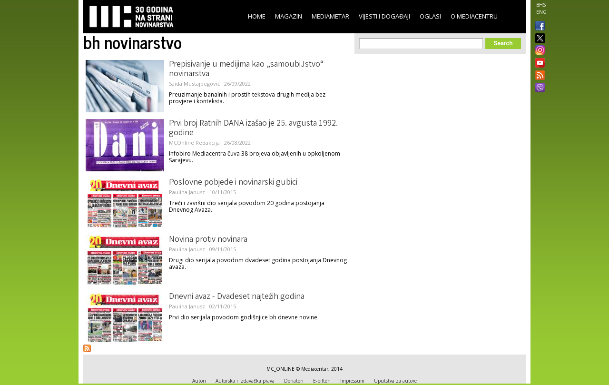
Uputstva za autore (395, 380)
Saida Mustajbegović (194, 83)
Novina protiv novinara (208, 240)
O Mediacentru (474, 16)
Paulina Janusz (187, 192)
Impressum (352, 380)
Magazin (288, 16)
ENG (541, 12)
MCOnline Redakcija (194, 142)
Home (256, 16)
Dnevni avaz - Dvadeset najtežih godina (236, 297)
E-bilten (322, 380)
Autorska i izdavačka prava (245, 380)
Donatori (294, 380)
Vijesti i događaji (384, 16)
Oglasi (430, 16)
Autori (199, 380)
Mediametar (330, 16)
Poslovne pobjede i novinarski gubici (233, 183)
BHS (541, 4)
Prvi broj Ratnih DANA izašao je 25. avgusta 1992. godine (253, 128)
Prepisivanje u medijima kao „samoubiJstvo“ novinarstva (246, 69)
